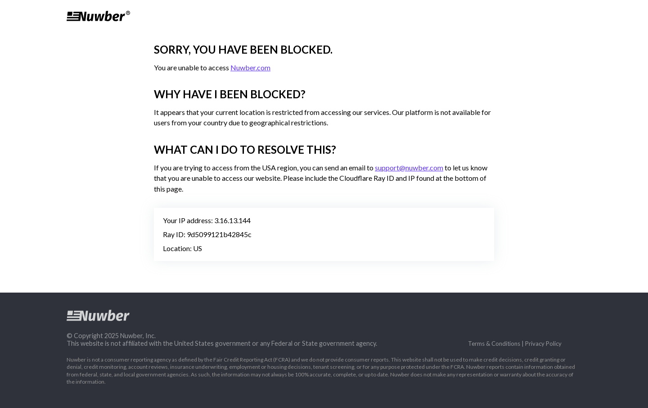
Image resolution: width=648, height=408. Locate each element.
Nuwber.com (250, 67)
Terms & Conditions (494, 343)
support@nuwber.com (409, 167)
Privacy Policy (543, 343)
